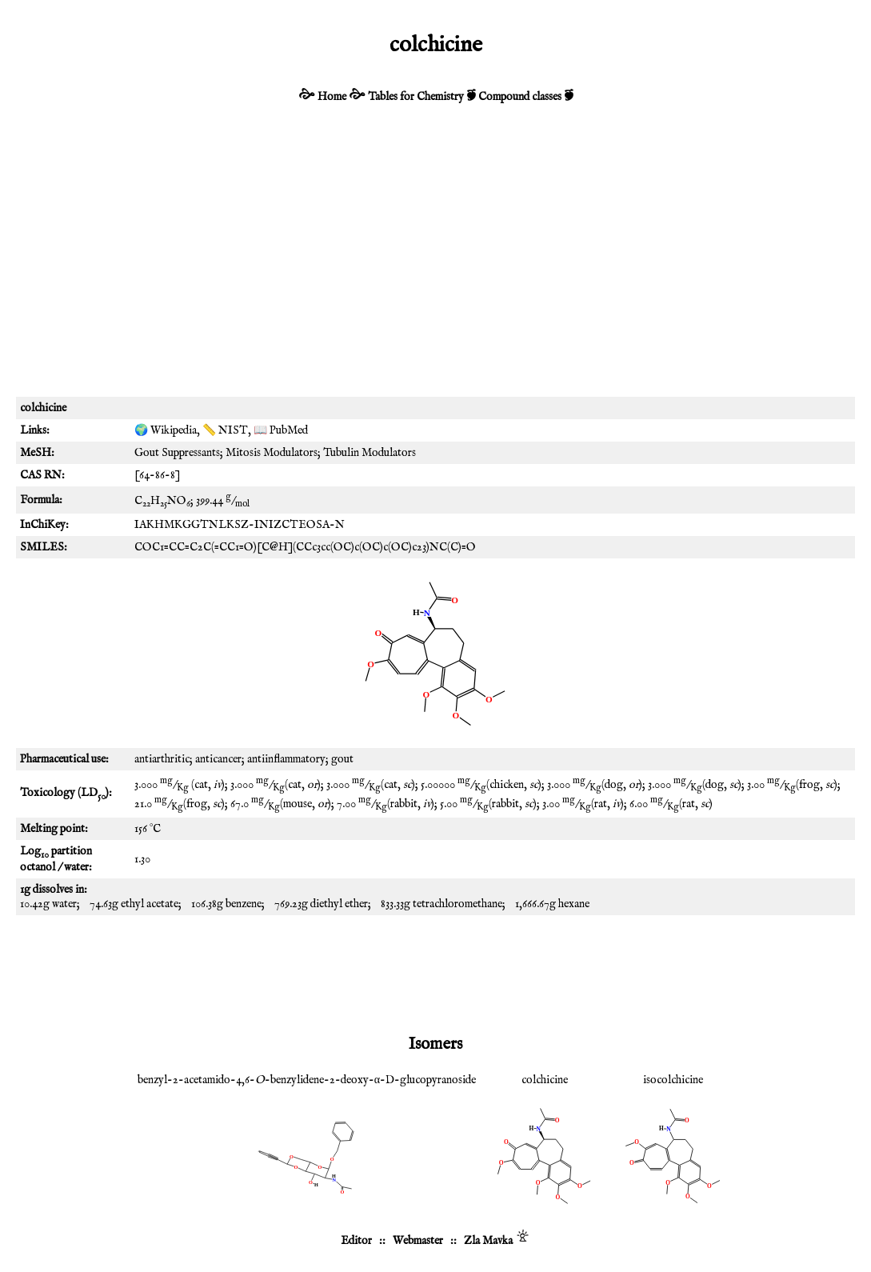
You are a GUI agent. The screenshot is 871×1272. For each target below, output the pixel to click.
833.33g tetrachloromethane (441, 904)
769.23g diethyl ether (321, 904)
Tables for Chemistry (416, 97)
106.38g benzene (226, 904)
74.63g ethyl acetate (134, 904)
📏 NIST (225, 430)
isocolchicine (673, 1080)
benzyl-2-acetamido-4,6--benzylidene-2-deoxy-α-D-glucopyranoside (307, 1080)
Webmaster (418, 1241)
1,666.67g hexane (552, 904)
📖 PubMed (281, 430)
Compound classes (519, 97)
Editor (356, 1241)
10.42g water (48, 904)
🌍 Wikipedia (165, 430)
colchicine (544, 1080)
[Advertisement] (435, 261)
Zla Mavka (488, 1241)
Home (332, 97)
